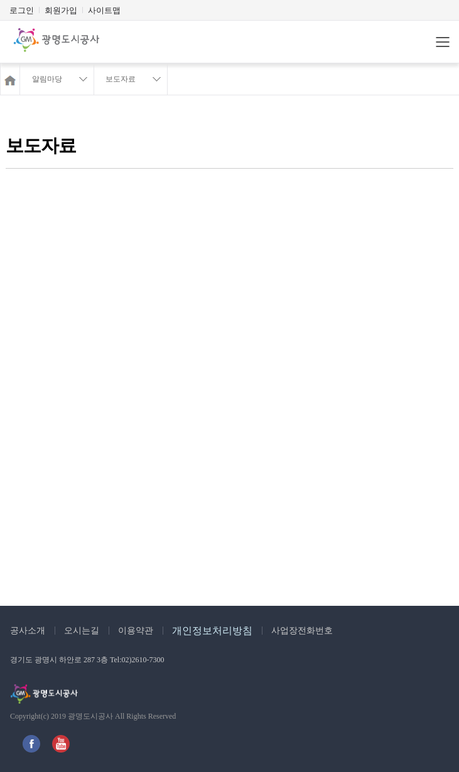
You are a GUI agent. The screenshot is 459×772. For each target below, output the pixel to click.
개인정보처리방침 (212, 630)
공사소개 (27, 630)
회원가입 (61, 10)
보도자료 (120, 79)
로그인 (21, 10)
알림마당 (47, 79)
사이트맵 (104, 10)
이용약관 (135, 630)
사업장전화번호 (302, 630)
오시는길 (81, 630)
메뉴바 (443, 42)
